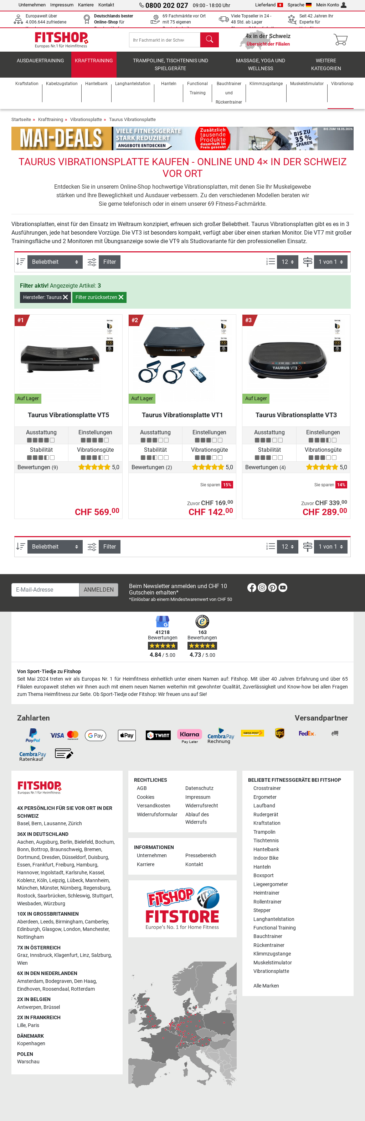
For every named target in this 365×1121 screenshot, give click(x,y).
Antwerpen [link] (29, 1007)
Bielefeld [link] (83, 842)
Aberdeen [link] (27, 922)
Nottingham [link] (30, 937)
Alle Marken (266, 986)
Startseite (21, 124)
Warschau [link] (28, 1062)
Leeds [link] (46, 922)
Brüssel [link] (51, 1007)
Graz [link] (22, 955)
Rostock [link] (26, 896)
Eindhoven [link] (28, 989)
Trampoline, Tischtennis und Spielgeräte (170, 70)
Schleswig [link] (79, 896)
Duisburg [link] (98, 857)
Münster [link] (49, 888)
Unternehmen (32, 4)
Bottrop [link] (39, 850)
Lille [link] (21, 1025)
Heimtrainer (266, 893)
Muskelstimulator (272, 963)
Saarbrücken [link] (51, 896)
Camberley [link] (96, 922)
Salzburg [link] (101, 955)
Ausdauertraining (40, 66)
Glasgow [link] (51, 929)
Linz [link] (84, 955)
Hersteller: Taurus (45, 302)
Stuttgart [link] (102, 896)
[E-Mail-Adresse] (45, 590)
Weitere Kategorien (326, 70)
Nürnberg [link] (70, 888)
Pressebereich (200, 856)
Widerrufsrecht (201, 806)
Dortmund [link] (28, 857)
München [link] (27, 888)
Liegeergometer (270, 884)
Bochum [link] (104, 842)
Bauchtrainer (267, 936)
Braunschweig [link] (66, 850)
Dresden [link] (51, 857)
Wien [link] (22, 963)
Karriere (86, 4)
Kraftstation (267, 823)
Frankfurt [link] (42, 865)
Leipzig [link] (57, 881)
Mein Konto (331, 4)
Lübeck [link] (75, 881)
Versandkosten (153, 806)
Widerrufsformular (157, 815)
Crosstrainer (267, 788)
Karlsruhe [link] (76, 873)
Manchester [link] (96, 929)
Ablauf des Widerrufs (197, 819)
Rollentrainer (267, 902)
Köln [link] (42, 881)
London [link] (72, 929)
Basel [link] (23, 824)
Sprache (300, 4)
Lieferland (269, 4)
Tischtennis (266, 841)
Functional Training (274, 928)
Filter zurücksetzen (99, 302)
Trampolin (264, 832)
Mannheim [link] (97, 881)
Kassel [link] (96, 873)
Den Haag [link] (85, 981)
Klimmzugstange (272, 954)
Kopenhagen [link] (31, 1044)
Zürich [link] (75, 824)
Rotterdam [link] (83, 989)
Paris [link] (33, 1025)
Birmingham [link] (69, 922)
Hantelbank (266, 850)
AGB (142, 788)
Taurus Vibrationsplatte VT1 (182, 420)
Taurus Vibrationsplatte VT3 (296, 420)
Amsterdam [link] (30, 981)
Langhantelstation (273, 919)
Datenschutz (199, 788)
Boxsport (263, 876)
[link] (251, 589)
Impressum (61, 4)
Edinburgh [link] (28, 929)
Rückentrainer (268, 945)
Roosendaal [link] (55, 989)
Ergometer (265, 797)
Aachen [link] (25, 842)
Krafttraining (94, 66)
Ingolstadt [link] (52, 873)
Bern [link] (36, 824)
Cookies (145, 797)
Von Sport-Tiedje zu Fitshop (49, 672)
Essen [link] (23, 865)
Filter (109, 266)
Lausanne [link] (55, 824)
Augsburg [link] (47, 842)
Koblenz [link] (26, 881)
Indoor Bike (265, 858)
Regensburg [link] (96, 888)
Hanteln (262, 867)
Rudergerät (265, 815)
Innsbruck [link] (41, 955)
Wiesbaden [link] (29, 904)
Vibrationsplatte (86, 124)
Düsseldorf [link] (74, 857)
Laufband (264, 806)
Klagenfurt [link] (66, 955)
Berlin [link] (66, 842)
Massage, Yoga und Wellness (260, 70)
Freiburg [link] (65, 865)
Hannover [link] (27, 873)
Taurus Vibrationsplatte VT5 (68, 420)
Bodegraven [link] (58, 981)
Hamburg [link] (86, 865)
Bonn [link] (23, 850)
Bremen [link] (92, 850)
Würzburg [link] (54, 904)
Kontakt (106, 4)
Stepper (262, 910)
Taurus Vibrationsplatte (132, 124)
